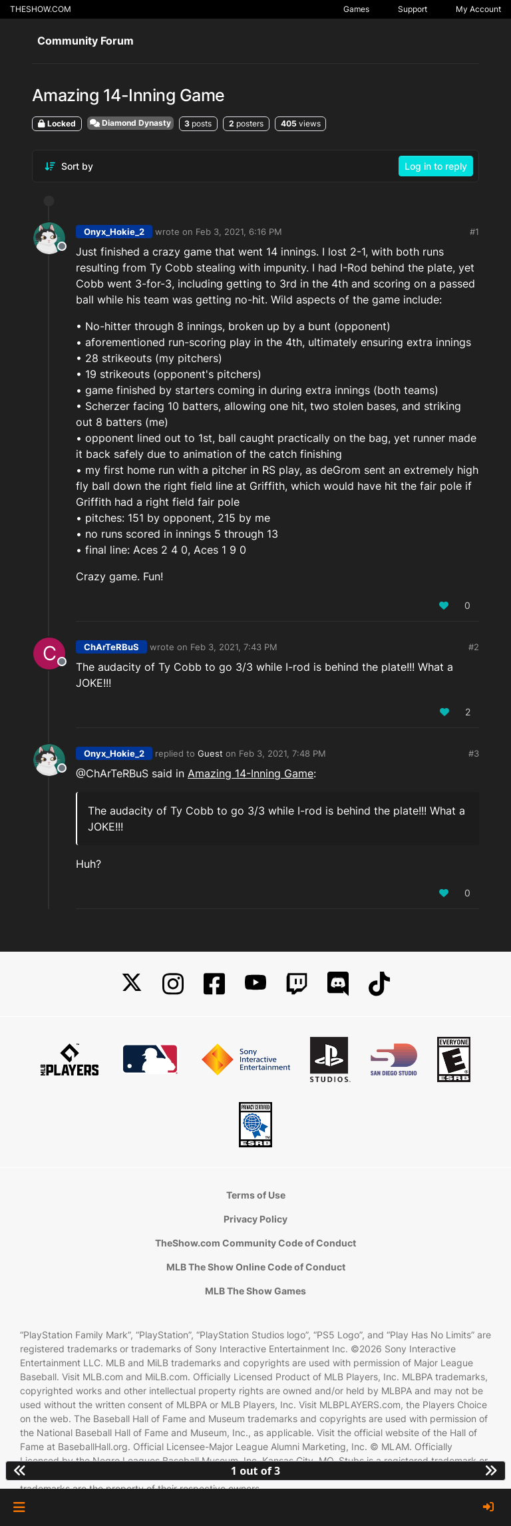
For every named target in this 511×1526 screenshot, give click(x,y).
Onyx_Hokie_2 (114, 231)
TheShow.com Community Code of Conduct (255, 1242)
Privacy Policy (255, 1219)
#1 (474, 231)
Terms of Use (255, 1195)
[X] (131, 984)
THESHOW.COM (40, 9)
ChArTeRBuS (111, 647)
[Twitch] (296, 984)
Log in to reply (436, 166)
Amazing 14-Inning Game (250, 773)
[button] (19, 1507)
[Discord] (338, 984)
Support (412, 9)
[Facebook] (214, 984)
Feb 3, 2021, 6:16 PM (239, 231)
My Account (478, 9)
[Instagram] (173, 984)
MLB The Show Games (255, 1290)
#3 (473, 753)
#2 (473, 647)
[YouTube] (255, 984)
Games (356, 9)
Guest (210, 753)
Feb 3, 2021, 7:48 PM (282, 753)
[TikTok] (379, 984)
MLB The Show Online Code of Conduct (255, 1266)
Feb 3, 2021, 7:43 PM (233, 647)
